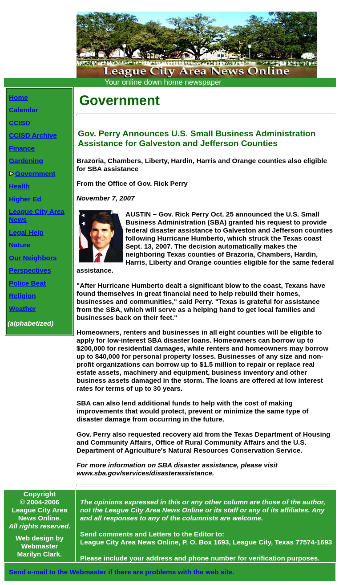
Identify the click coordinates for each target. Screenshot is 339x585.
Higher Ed (25, 199)
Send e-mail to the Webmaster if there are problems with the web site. (121, 572)
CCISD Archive (33, 135)
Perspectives (30, 270)
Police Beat (27, 283)
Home (18, 97)
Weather (22, 308)
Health (19, 186)
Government (32, 173)
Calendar (23, 110)
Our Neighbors (33, 258)
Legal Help (26, 232)
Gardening (26, 160)
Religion (22, 295)
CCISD (19, 123)
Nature (20, 245)
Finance (22, 148)
